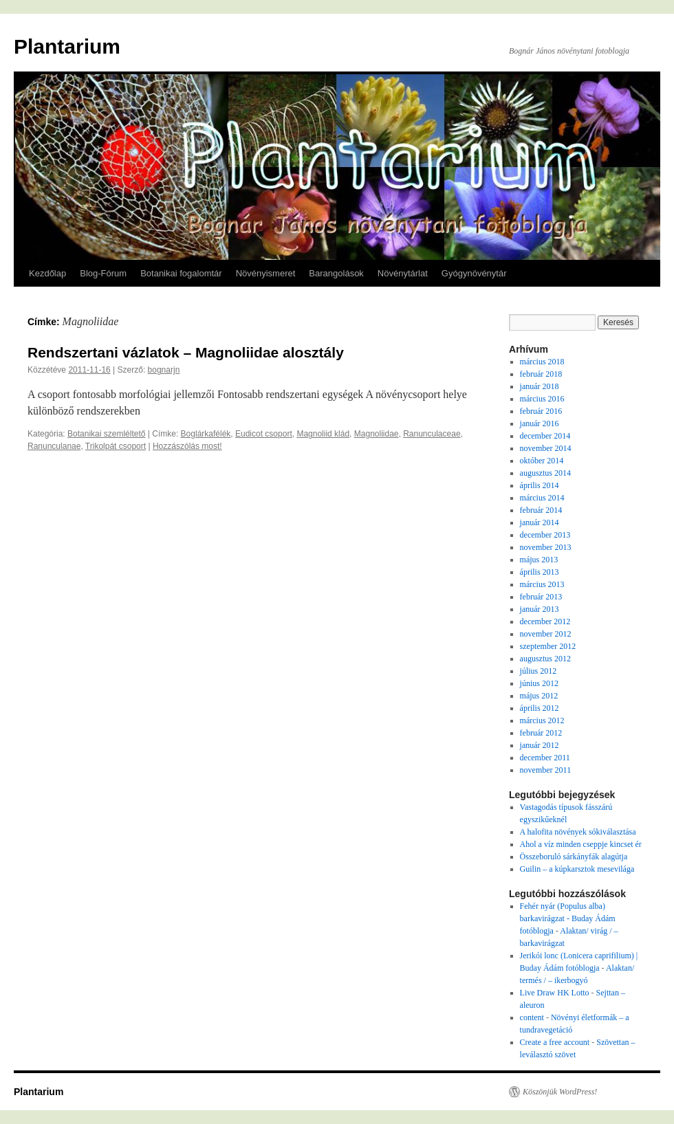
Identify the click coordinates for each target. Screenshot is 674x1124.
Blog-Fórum (103, 273)
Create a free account (555, 1042)
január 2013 (539, 609)
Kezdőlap (47, 273)
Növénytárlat (403, 273)
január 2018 (539, 386)
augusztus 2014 (545, 473)
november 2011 (546, 770)
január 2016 (539, 423)
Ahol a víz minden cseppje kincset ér (581, 844)
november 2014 (546, 448)
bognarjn (164, 370)
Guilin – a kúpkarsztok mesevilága (577, 869)
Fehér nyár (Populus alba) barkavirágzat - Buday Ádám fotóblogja (568, 918)
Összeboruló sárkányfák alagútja (574, 856)
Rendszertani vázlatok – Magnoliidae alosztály (186, 352)
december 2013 (545, 535)
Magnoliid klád (322, 434)
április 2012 (539, 708)
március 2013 (542, 584)
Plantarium (67, 46)
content (532, 1017)
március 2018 (542, 361)
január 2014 (539, 522)
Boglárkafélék (206, 434)
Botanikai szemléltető (106, 434)
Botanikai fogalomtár (181, 273)
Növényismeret (266, 273)
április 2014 (539, 485)
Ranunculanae (54, 446)
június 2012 (539, 683)
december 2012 (545, 621)
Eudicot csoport (263, 434)
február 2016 (541, 411)
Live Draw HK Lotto (554, 993)
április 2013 (539, 572)
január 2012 (539, 745)
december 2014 (545, 436)
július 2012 (538, 671)
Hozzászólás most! (187, 446)
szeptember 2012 (548, 646)
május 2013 (539, 559)
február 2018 (541, 374)
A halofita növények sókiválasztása (578, 832)
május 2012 (539, 696)
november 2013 (546, 547)
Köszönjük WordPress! (560, 1092)
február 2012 (541, 733)
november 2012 (546, 634)
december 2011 (545, 757)
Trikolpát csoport (115, 446)
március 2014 (542, 498)
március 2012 (542, 720)
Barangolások (336, 273)
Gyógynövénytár (474, 273)
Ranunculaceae (431, 434)
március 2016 (542, 399)
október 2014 (542, 460)
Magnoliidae (376, 434)
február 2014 (541, 510)
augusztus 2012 (545, 658)
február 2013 (541, 597)
